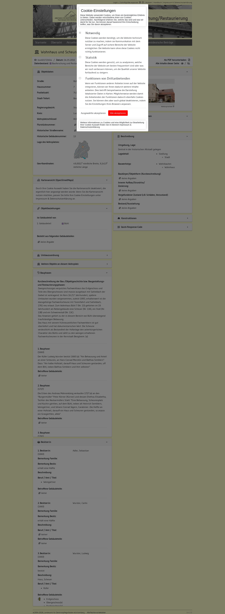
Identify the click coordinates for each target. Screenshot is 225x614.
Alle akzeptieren (118, 113)
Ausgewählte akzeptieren (93, 113)
